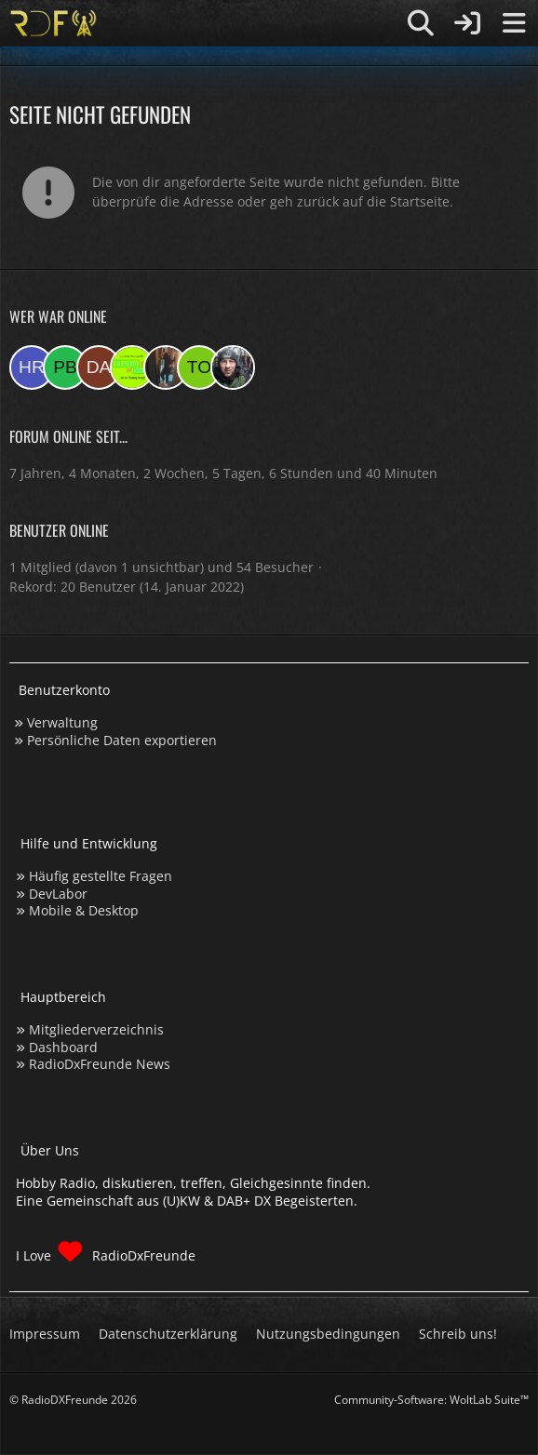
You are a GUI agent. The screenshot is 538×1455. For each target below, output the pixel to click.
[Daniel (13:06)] (98, 367)
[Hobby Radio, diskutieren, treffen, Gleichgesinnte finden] (53, 23)
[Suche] (420, 23)
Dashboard (63, 1047)
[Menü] (513, 23)
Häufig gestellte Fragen (100, 876)
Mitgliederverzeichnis (96, 1029)
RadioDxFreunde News (99, 1064)
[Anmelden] (467, 23)
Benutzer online (59, 530)
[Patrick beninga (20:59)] (65, 367)
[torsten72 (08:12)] (199, 367)
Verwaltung (62, 722)
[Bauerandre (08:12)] (232, 367)
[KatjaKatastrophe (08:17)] (165, 367)
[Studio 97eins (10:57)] (132, 367)
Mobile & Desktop (84, 910)
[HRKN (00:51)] (31, 367)
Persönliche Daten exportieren (122, 740)
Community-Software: (431, 1400)
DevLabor (58, 893)
